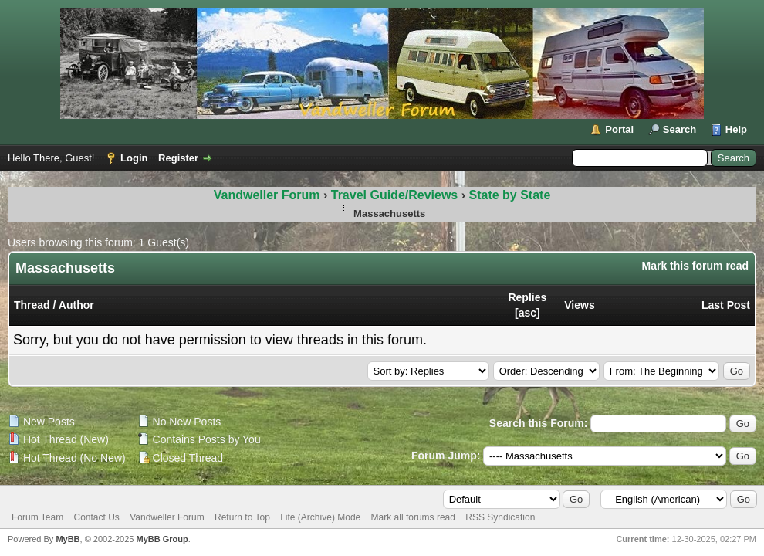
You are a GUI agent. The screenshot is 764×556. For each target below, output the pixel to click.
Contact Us (96, 517)
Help (736, 129)
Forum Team (37, 517)
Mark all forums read (413, 517)
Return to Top (242, 517)
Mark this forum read (695, 265)
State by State (509, 195)
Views (579, 305)
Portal (619, 129)
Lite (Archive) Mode (320, 517)
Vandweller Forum (267, 195)
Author (76, 305)
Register (178, 158)
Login (133, 158)
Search (679, 129)
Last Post (725, 305)
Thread (32, 305)
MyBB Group (162, 539)
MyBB (67, 539)
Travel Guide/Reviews (396, 195)
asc (527, 313)
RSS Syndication (500, 517)
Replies (527, 297)
